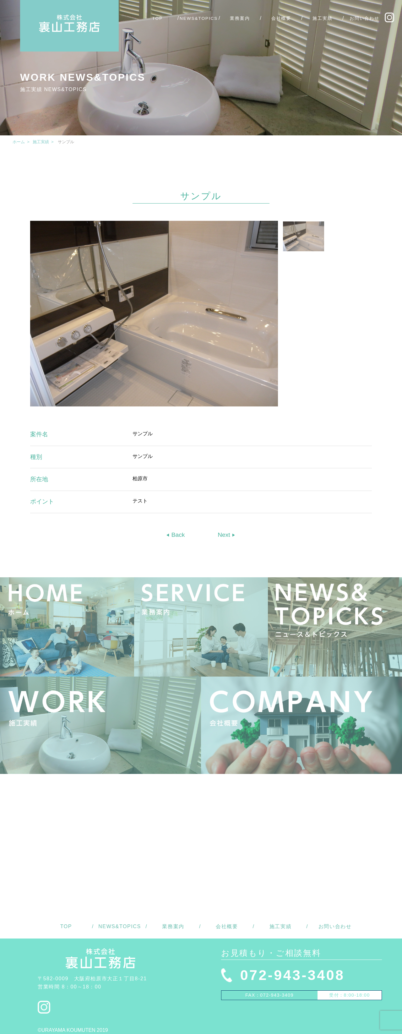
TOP (157, 18)
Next (225, 534)
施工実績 (322, 18)
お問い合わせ (364, 18)
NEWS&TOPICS (199, 18)
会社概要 (281, 18)
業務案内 (240, 18)
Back (177, 534)
